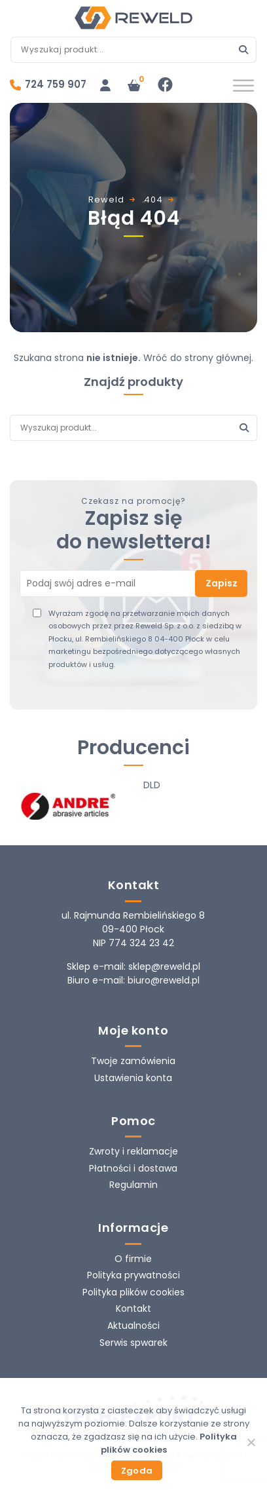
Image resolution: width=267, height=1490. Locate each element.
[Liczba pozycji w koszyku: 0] (134, 85)
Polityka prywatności (133, 1275)
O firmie (133, 1258)
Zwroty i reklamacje (133, 1151)
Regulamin (133, 1184)
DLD (151, 785)
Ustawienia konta (133, 1077)
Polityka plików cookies (133, 1292)
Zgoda (136, 1470)
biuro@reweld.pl (164, 980)
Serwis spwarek (133, 1342)
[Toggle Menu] (243, 85)
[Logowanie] (105, 85)
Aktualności (133, 1325)
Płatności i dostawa (133, 1168)
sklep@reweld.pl (164, 966)
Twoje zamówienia (133, 1060)
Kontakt (133, 1308)
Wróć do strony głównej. (198, 357)
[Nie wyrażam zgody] (250, 1442)
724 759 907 (55, 84)
